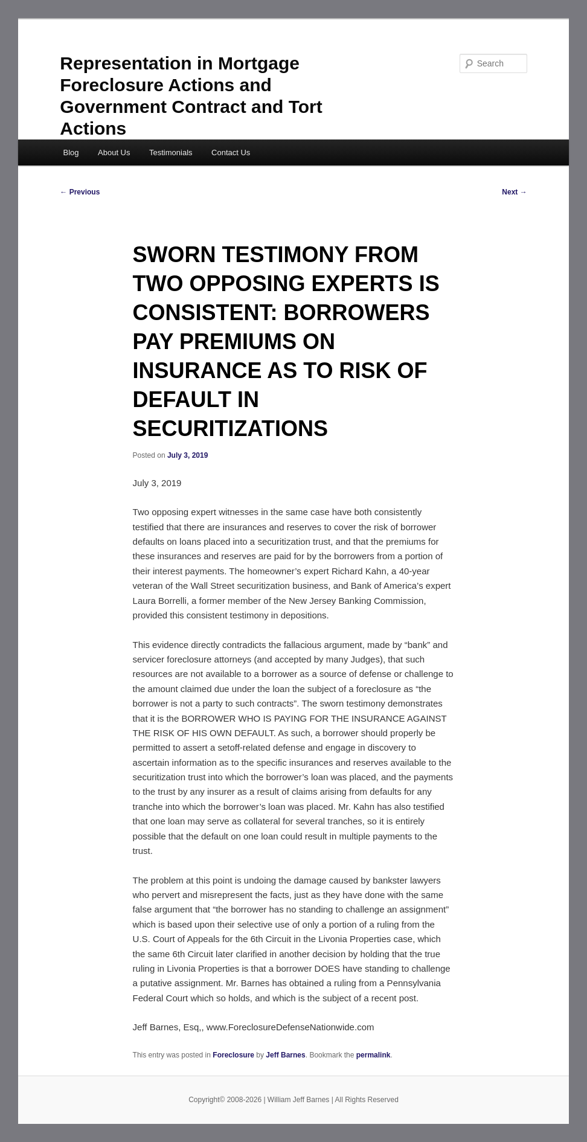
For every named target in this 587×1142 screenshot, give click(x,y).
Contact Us (230, 152)
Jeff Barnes (285, 1055)
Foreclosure (233, 1055)
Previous (80, 192)
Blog (71, 152)
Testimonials (171, 152)
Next (514, 192)
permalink (373, 1055)
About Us (114, 152)
